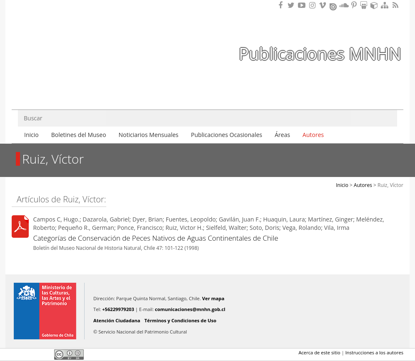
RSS (396, 5)
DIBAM (59, 87)
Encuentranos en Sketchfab (375, 5)
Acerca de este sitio (319, 352)
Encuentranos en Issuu (334, 5)
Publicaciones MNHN (320, 53)
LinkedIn (45, 354)
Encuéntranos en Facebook (282, 5)
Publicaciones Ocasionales (226, 135)
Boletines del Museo (78, 135)
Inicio (31, 135)
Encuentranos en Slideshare (365, 5)
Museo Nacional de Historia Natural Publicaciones (59, 39)
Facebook (17, 354)
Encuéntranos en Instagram (313, 5)
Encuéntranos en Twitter (293, 5)
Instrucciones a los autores (374, 352)
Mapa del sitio (386, 5)
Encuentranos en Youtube (303, 5)
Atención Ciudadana (116, 320)
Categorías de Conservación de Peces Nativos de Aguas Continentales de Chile (155, 238)
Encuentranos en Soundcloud (344, 5)
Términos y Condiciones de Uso (181, 320)
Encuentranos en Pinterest (355, 5)
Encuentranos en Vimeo (324, 5)
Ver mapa (213, 298)
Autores (313, 135)
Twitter (31, 354)
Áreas (282, 135)
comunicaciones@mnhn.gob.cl (190, 309)
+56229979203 (118, 309)
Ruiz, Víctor (390, 185)
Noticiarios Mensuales (149, 135)
